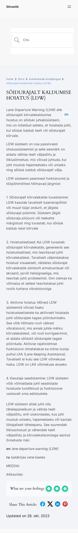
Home (10, 79)
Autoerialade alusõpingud (45, 79)
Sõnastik (12, 6)
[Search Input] (45, 40)
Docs (21, 79)
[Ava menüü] (69, 6)
